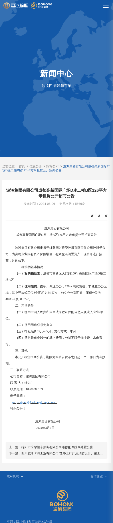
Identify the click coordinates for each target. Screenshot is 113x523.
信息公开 (35, 166)
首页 (22, 166)
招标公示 (52, 166)
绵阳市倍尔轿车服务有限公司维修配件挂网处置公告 (57, 447)
